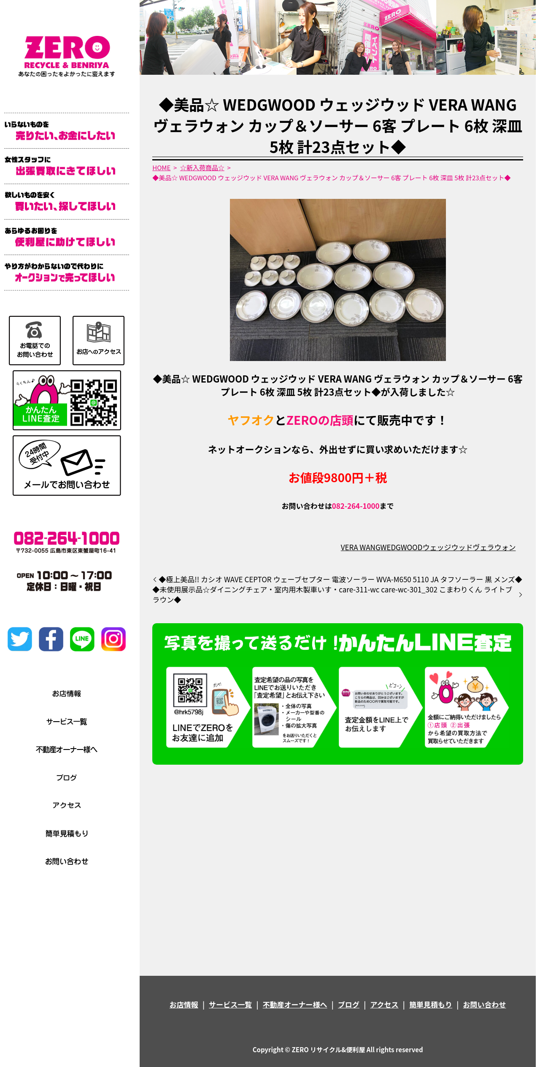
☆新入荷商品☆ (202, 167)
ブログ (348, 1004)
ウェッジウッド (447, 547)
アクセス (384, 1004)
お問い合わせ (484, 1004)
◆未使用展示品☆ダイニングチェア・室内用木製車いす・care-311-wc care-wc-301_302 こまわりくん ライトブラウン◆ (332, 594)
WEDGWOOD (401, 547)
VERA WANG (361, 547)
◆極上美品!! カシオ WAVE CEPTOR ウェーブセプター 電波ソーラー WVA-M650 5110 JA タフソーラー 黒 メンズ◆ (340, 579)
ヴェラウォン (494, 547)
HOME (161, 167)
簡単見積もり (430, 1004)
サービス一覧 (230, 1004)
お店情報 (184, 1004)
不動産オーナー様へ (295, 1004)
